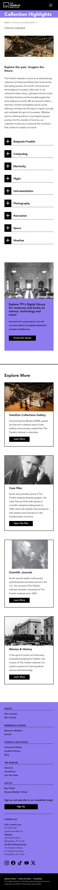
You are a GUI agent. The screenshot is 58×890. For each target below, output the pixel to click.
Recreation (20, 216)
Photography (21, 203)
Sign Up (21, 807)
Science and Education (24, 23)
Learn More (19, 439)
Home (7, 22)
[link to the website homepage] (11, 5)
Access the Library (22, 338)
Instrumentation (23, 191)
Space (17, 228)
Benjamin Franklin (24, 141)
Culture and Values (24, 879)
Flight (16, 179)
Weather (18, 240)
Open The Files (21, 523)
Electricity (19, 166)
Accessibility (37, 879)
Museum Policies (10, 879)
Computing (20, 154)
